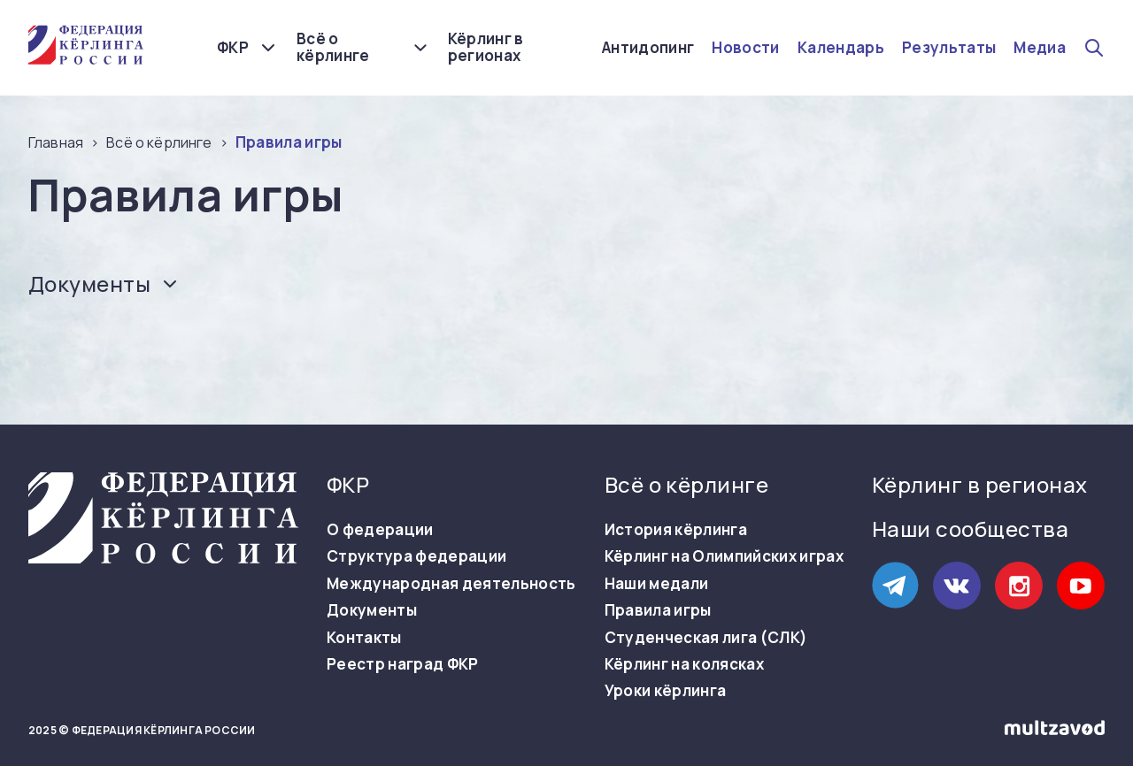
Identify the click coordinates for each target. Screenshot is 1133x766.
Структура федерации (416, 556)
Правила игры (658, 610)
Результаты (949, 48)
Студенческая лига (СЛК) (706, 638)
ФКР (233, 47)
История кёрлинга (676, 530)
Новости (745, 48)
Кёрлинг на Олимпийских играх (724, 556)
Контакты (364, 638)
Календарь (841, 48)
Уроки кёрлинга (666, 691)
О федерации (380, 530)
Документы (372, 610)
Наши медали (657, 584)
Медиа (1040, 48)
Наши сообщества (970, 528)
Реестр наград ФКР (403, 664)
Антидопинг (648, 48)
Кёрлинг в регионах (486, 47)
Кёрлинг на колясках (684, 664)
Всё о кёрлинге (333, 47)
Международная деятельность (451, 584)
